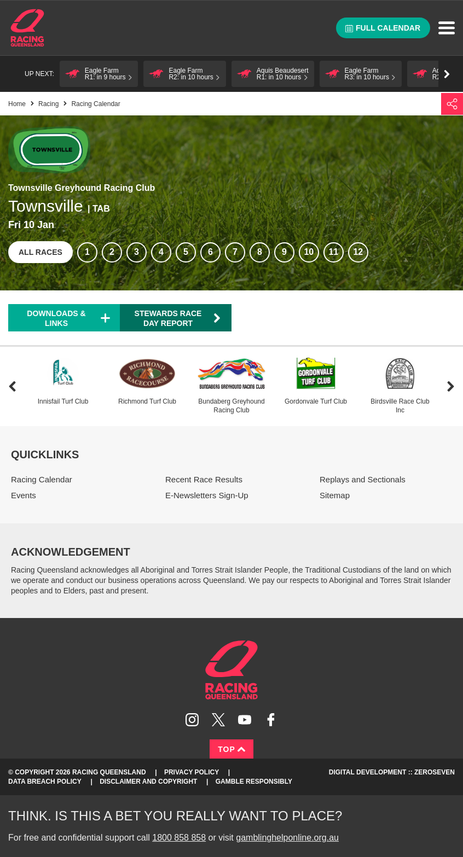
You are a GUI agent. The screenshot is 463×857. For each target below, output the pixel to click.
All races (40, 252)
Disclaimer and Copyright (148, 781)
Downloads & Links (56, 318)
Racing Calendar (41, 479)
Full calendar (382, 28)
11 (333, 251)
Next (450, 386)
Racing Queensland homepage (231, 670)
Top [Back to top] (231, 749)
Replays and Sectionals (363, 479)
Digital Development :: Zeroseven (392, 772)
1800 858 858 (179, 837)
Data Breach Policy (45, 781)
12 (358, 251)
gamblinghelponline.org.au (287, 837)
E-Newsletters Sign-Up (206, 495)
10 (309, 251)
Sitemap (335, 495)
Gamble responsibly (254, 781)
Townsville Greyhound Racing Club (81, 188)
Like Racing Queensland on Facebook (270, 719)
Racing (48, 104)
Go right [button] (447, 74)
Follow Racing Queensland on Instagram (192, 719)
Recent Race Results (203, 479)
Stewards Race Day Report (178, 318)
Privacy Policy (191, 772)
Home (27, 28)
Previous (12, 386)
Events (23, 495)
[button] (99, 74)
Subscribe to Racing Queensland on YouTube (244, 719)
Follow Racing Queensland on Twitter (218, 719)
